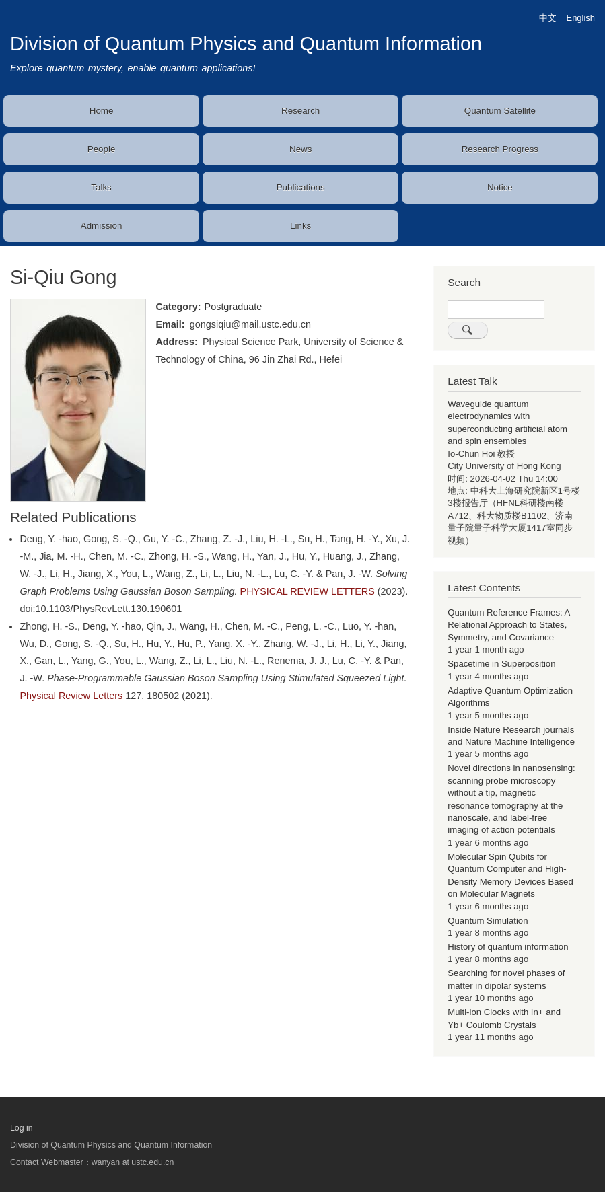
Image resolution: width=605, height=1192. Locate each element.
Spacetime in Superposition (501, 664)
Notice (500, 187)
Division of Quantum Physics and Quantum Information (246, 43)
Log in (21, 1128)
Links (300, 226)
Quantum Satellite (500, 111)
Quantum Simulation (488, 921)
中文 (548, 18)
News (300, 149)
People (101, 149)
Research (300, 111)
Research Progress (500, 149)
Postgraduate (233, 306)
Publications (301, 187)
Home (102, 111)
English (581, 18)
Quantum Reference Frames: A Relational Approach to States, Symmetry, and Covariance (508, 624)
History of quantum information (508, 947)
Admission (101, 226)
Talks (101, 187)
